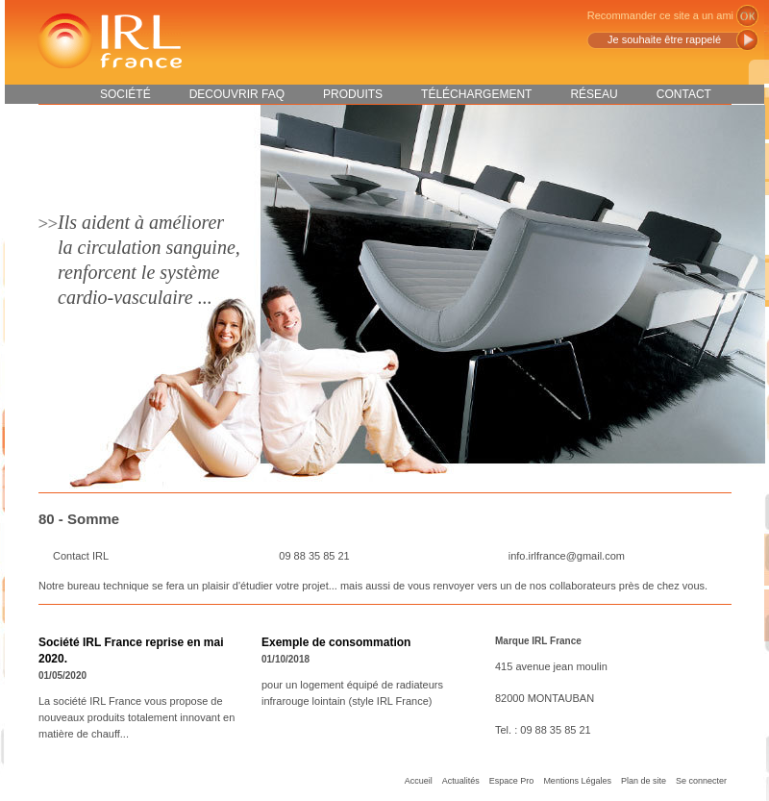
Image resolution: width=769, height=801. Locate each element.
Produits (353, 94)
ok (747, 16)
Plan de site (643, 781)
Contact (684, 94)
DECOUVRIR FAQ (237, 94)
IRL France (109, 41)
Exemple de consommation (335, 642)
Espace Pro (511, 781)
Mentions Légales (577, 781)
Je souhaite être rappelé (664, 39)
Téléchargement (476, 94)
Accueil (419, 781)
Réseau (593, 94)
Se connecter (701, 781)
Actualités (461, 781)
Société (125, 94)
